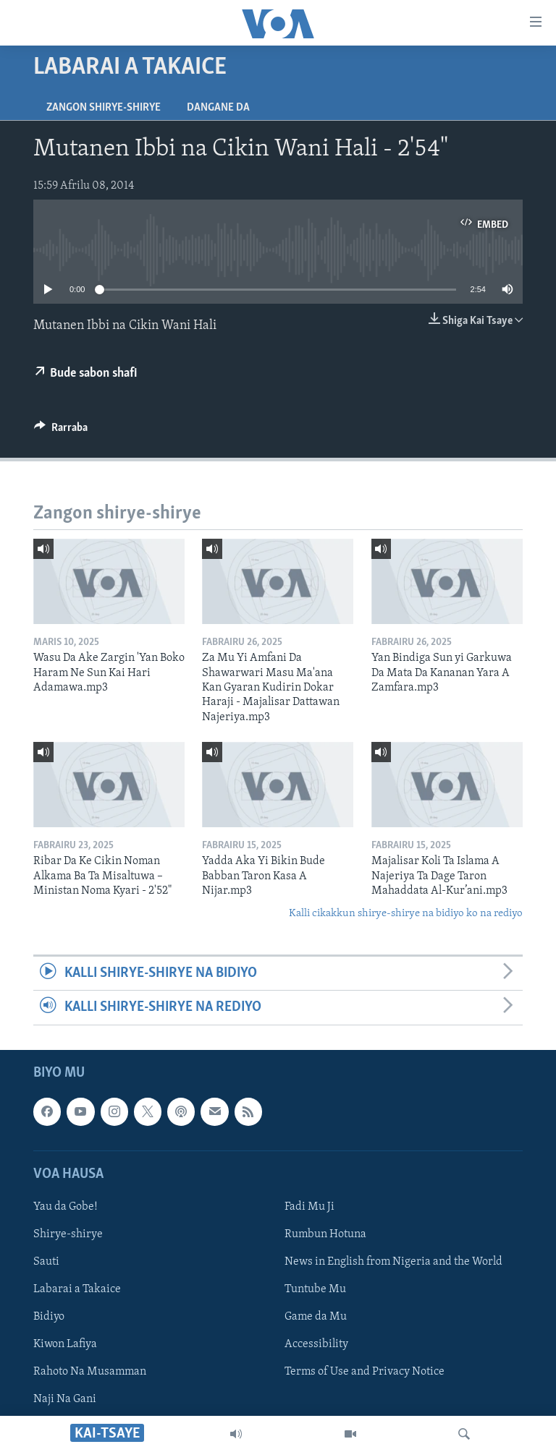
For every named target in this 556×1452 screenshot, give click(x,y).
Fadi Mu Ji (309, 1206)
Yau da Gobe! (65, 1206)
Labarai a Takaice (77, 1289)
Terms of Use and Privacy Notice (365, 1372)
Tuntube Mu (315, 1289)
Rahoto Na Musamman (89, 1372)
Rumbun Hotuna (325, 1234)
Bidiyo (48, 1317)
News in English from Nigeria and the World (393, 1262)
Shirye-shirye (68, 1234)
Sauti (46, 1262)
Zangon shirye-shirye (103, 108)
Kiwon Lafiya (65, 1344)
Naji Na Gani (64, 1399)
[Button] (61, 431)
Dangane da (218, 108)
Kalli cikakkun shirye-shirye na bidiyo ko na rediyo (406, 913)
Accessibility (316, 1344)
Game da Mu (316, 1317)
